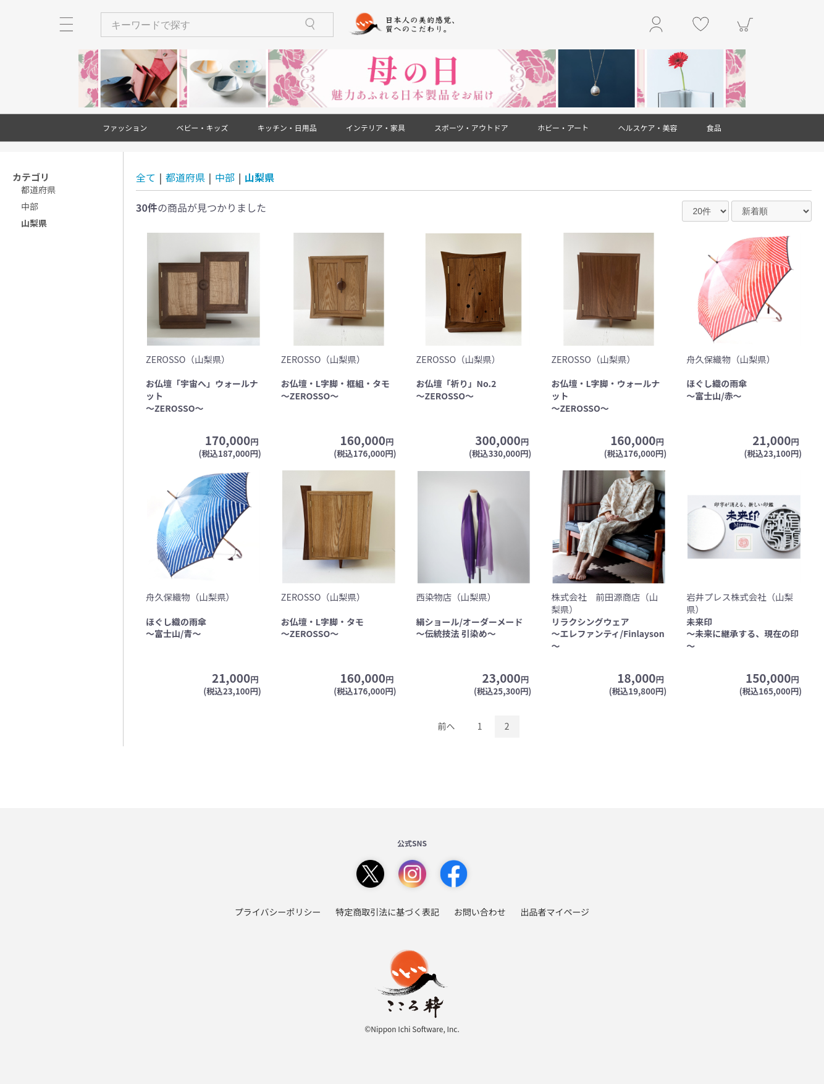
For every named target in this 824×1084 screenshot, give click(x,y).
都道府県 (38, 189)
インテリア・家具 (375, 127)
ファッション (125, 127)
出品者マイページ (554, 912)
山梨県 (259, 177)
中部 (29, 206)
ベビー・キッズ (202, 127)
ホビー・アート (563, 127)
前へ (446, 726)
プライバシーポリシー (278, 912)
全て (146, 177)
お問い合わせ (480, 912)
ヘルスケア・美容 (648, 127)
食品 (714, 127)
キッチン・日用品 (287, 127)
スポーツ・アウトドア (471, 127)
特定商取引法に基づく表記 (387, 912)
